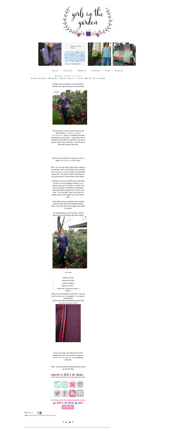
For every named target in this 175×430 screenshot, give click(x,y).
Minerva (119, 68)
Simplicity (42, 412)
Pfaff (107, 68)
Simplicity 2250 (66, 158)
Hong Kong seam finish (68, 301)
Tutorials (68, 68)
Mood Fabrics (33, 412)
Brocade (59, 133)
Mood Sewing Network (63, 355)
